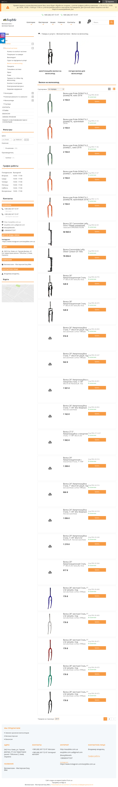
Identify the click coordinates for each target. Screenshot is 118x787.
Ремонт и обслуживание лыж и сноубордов (14, 121)
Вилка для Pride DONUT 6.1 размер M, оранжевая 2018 (75, 198)
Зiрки (9, 72)
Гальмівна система (14, 69)
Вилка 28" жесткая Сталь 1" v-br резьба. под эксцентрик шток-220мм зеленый (75, 669)
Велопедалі (11, 57)
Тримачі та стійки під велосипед (15, 79)
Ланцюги (10, 66)
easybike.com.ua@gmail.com (14, 225)
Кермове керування (14, 89)
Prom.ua (69, 780)
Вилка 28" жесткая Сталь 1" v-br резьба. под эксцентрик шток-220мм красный (75, 643)
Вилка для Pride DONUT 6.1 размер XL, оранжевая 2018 (75, 121)
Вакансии (6, 114)
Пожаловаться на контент (60, 785)
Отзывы (5, 110)
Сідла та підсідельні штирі (17, 60)
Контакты (71, 22)
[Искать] (111, 22)
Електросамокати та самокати (16, 97)
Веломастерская (11, 736)
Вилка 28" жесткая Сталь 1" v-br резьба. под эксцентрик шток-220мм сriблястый (75, 617)
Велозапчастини (63, 34)
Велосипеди (9, 100)
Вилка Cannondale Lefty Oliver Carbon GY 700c (74, 250)
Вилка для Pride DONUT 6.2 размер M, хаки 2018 (75, 94)
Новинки (61, 22)
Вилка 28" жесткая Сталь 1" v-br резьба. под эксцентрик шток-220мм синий (75, 591)
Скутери (8, 104)
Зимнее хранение (9, 117)
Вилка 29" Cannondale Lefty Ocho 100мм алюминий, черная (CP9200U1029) (75, 225)
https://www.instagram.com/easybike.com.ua (18, 241)
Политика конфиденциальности (82, 785)
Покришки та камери (15, 54)
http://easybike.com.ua (12, 222)
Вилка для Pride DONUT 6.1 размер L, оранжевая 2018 (75, 172)
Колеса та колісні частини (16, 51)
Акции (52, 22)
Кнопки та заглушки (14, 83)
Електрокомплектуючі (15, 86)
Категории (31, 22)
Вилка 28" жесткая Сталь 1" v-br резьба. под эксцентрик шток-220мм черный (75, 695)
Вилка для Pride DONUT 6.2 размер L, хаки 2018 (75, 146)
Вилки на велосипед (14, 63)
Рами (9, 75)
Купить (97, 101)
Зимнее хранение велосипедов (17, 733)
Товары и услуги (48, 34)
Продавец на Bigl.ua (59, 783)
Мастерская (43, 22)
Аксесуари (8, 93)
